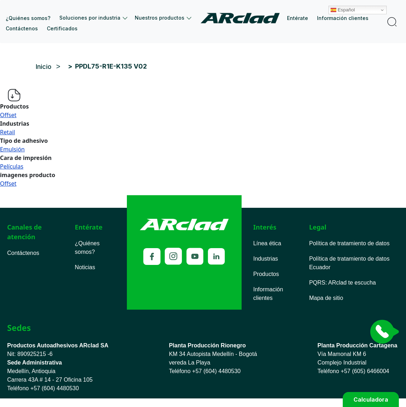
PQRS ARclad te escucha (342, 283)
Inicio (243, 18)
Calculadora (370, 399)
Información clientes (342, 18)
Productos (266, 274)
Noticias (85, 267)
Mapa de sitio (326, 298)
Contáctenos (22, 28)
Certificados (62, 28)
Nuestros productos (159, 18)
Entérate (297, 18)
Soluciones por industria (89, 18)
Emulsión (12, 149)
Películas (11, 166)
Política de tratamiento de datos (349, 243)
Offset (8, 115)
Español (362, 4)
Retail (7, 132)
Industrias (265, 259)
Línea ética (267, 243)
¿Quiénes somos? (28, 18)
